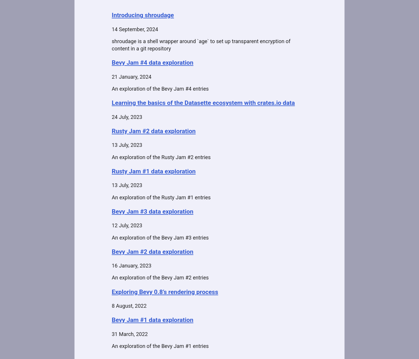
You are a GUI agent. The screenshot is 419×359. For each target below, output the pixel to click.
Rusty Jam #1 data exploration (154, 171)
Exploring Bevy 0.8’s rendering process (165, 291)
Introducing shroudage (143, 15)
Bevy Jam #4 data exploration (152, 62)
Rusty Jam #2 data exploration (154, 131)
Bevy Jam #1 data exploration (152, 319)
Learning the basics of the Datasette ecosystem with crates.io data (203, 102)
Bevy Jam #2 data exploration (152, 251)
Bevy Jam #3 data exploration (152, 211)
